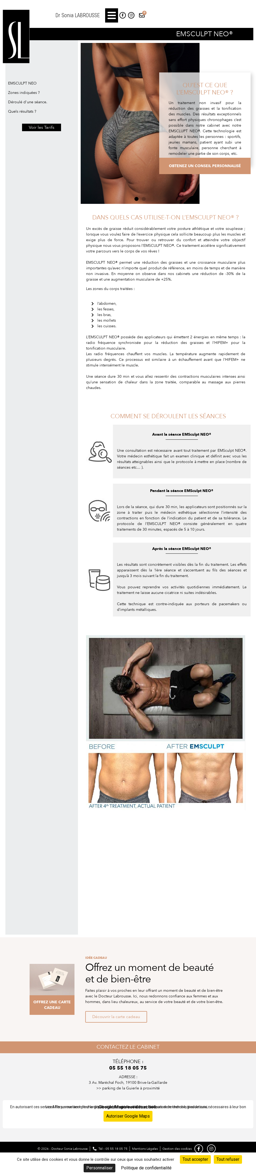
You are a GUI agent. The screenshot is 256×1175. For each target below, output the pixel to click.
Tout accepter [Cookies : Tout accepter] (195, 1159)
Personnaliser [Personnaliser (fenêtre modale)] (99, 1167)
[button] (111, 15)
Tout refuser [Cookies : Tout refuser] (227, 1159)
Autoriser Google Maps (128, 1116)
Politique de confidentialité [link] (146, 1167)
